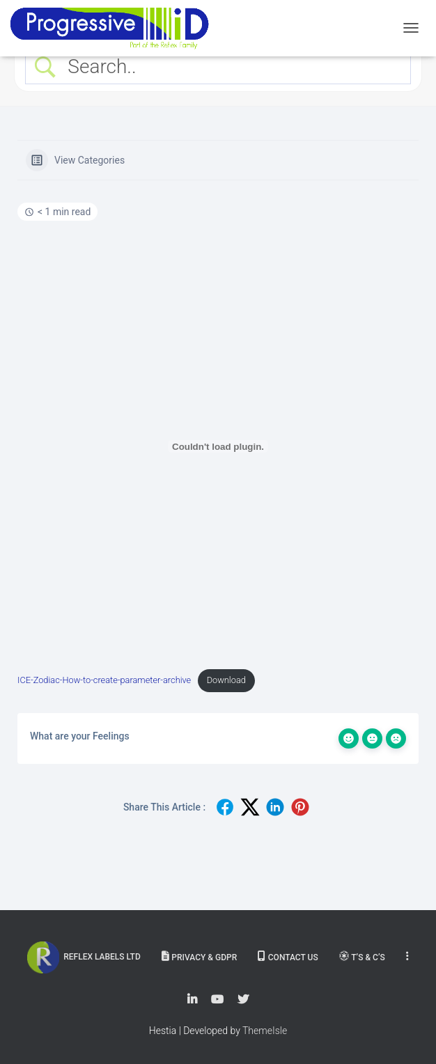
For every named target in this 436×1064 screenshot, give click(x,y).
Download (226, 680)
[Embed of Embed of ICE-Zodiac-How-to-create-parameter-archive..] (218, 446)
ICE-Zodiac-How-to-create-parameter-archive (104, 680)
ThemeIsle (264, 1030)
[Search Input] (230, 66)
